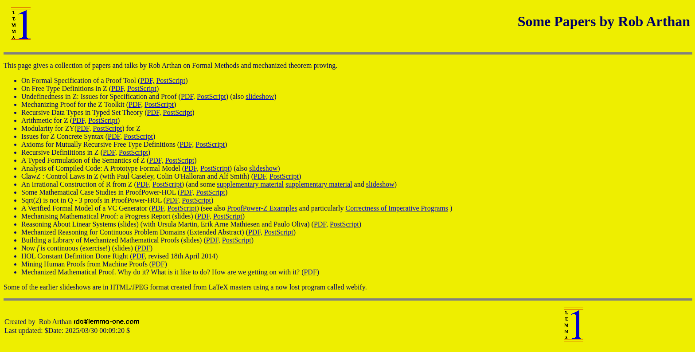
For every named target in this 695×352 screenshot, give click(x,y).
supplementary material (250, 184)
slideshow (260, 96)
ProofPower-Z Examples (262, 208)
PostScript (170, 80)
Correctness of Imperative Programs (396, 208)
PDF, (147, 80)
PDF (143, 248)
